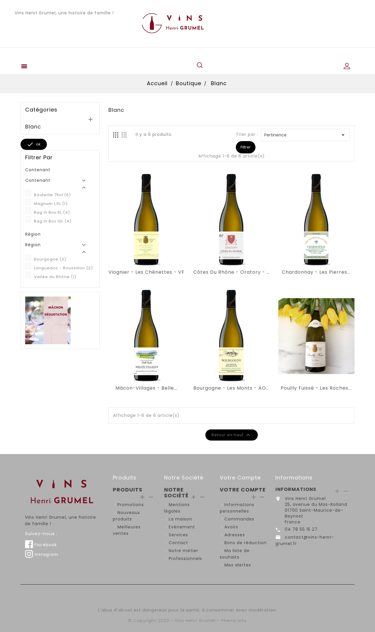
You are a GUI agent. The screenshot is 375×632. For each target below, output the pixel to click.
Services (178, 535)
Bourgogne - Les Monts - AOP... (231, 388)
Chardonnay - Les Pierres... (316, 272)
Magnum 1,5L (51, 203)
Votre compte (240, 477)
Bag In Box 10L (52, 221)
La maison (180, 519)
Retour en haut (232, 435)
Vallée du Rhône (55, 277)
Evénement (182, 527)
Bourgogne (50, 259)
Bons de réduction (245, 543)
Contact (178, 543)
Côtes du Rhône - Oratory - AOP (231, 272)
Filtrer (246, 147)
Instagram (41, 554)
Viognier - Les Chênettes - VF (146, 272)
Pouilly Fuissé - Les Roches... (316, 388)
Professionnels (185, 558)
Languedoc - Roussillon (63, 268)
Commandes (239, 519)
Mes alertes (237, 565)
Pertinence (305, 134)
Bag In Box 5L (52, 212)
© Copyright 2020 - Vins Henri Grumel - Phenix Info (187, 621)
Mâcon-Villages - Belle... (146, 388)
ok (34, 144)
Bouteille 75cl (52, 195)
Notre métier (183, 551)
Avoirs (231, 527)
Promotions (130, 505)
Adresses (234, 535)
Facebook (41, 545)
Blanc (33, 127)
